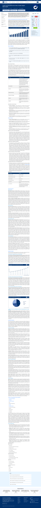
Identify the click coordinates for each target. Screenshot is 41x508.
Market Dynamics (3, 20)
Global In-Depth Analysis (33, 19)
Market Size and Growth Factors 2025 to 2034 (4, 14)
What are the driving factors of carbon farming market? (16, 478)
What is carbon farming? (13, 484)
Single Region (33, 21)
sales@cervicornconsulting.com (30, 0)
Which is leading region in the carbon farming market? (16, 482)
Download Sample (6, 10)
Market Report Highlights (3, 17)
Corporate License (33, 22)
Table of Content (14, 10)
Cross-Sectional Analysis (33, 26)
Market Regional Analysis (3, 22)
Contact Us (37, 0)
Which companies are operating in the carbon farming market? (17, 480)
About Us (34, 0)
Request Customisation (21, 10)
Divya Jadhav (22, 8)
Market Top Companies (4, 26)
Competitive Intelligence (33, 24)
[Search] (33, 2)
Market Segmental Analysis (4, 24)
